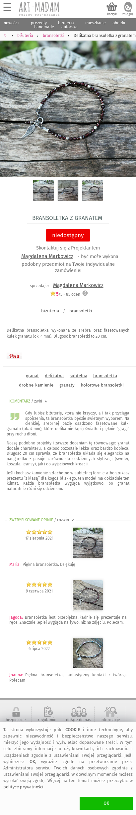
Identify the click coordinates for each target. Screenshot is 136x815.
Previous (11, 104)
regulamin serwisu (47, 722)
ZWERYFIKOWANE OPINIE (42, 520)
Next (125, 104)
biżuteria (50, 310)
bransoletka (105, 375)
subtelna (78, 375)
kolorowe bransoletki (102, 385)
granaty (66, 385)
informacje (110, 720)
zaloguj (127, 14)
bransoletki (80, 310)
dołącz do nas (78, 720)
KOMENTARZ (28, 401)
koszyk (112, 14)
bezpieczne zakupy (16, 722)
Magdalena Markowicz (47, 256)
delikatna (54, 375)
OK (106, 803)
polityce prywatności (23, 786)
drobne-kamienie (36, 385)
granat (32, 375)
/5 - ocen (65, 294)
